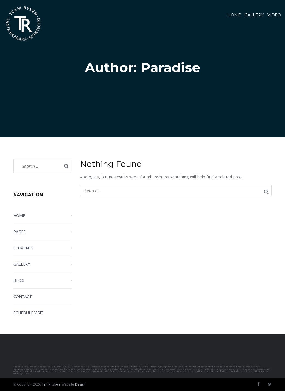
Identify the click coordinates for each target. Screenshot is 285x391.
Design (80, 384)
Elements (23, 248)
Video (274, 15)
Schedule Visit (28, 312)
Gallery (254, 15)
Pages (19, 231)
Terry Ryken (51, 384)
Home (234, 15)
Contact (22, 296)
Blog (18, 280)
